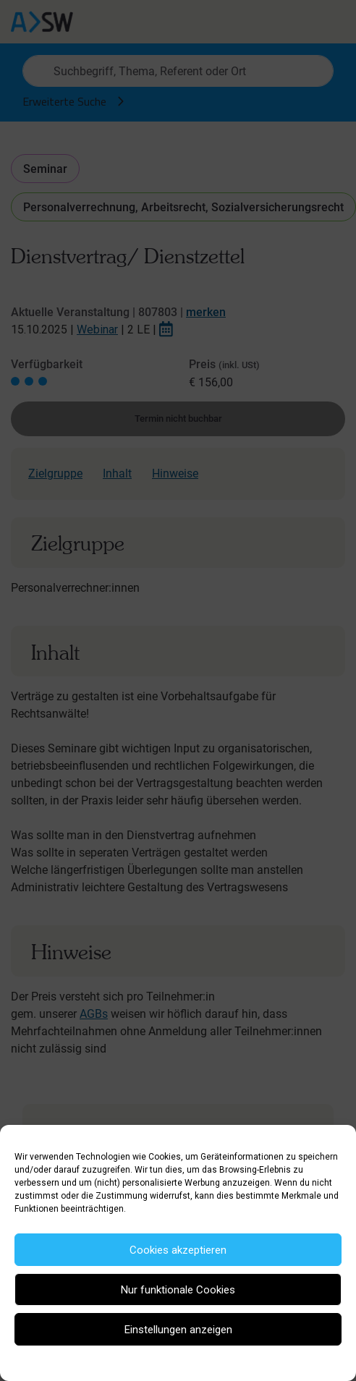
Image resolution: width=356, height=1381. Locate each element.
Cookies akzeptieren (178, 1250)
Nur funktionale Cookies (178, 1289)
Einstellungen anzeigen (178, 1329)
